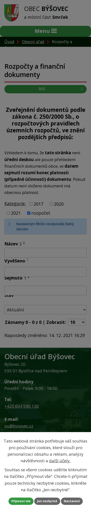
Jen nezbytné (47, 501)
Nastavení (72, 501)
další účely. (60, 460)
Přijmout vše (21, 501)
